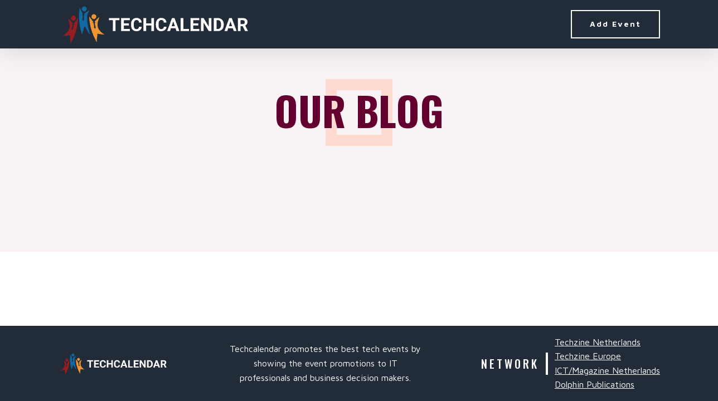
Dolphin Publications (594, 384)
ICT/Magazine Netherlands (607, 370)
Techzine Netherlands (598, 342)
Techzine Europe (588, 356)
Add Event (615, 23)
